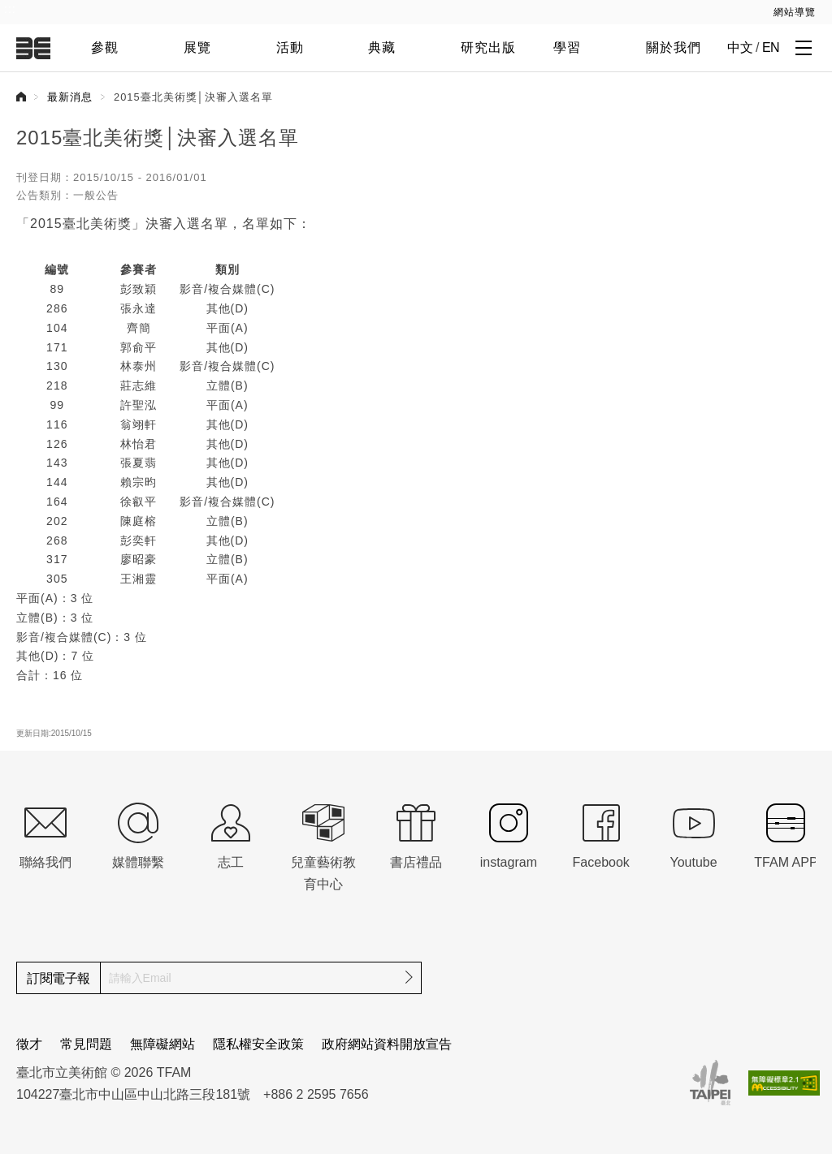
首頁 (21, 96)
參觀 (105, 47)
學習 (567, 47)
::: (10, 8)
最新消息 (70, 97)
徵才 (29, 1044)
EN (770, 47)
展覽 (197, 47)
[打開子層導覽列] (803, 47)
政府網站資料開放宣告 (387, 1044)
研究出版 (488, 47)
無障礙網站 (162, 1044)
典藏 (382, 47)
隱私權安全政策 (258, 1044)
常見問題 (86, 1044)
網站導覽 (795, 12)
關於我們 (673, 47)
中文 (739, 47)
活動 (290, 47)
